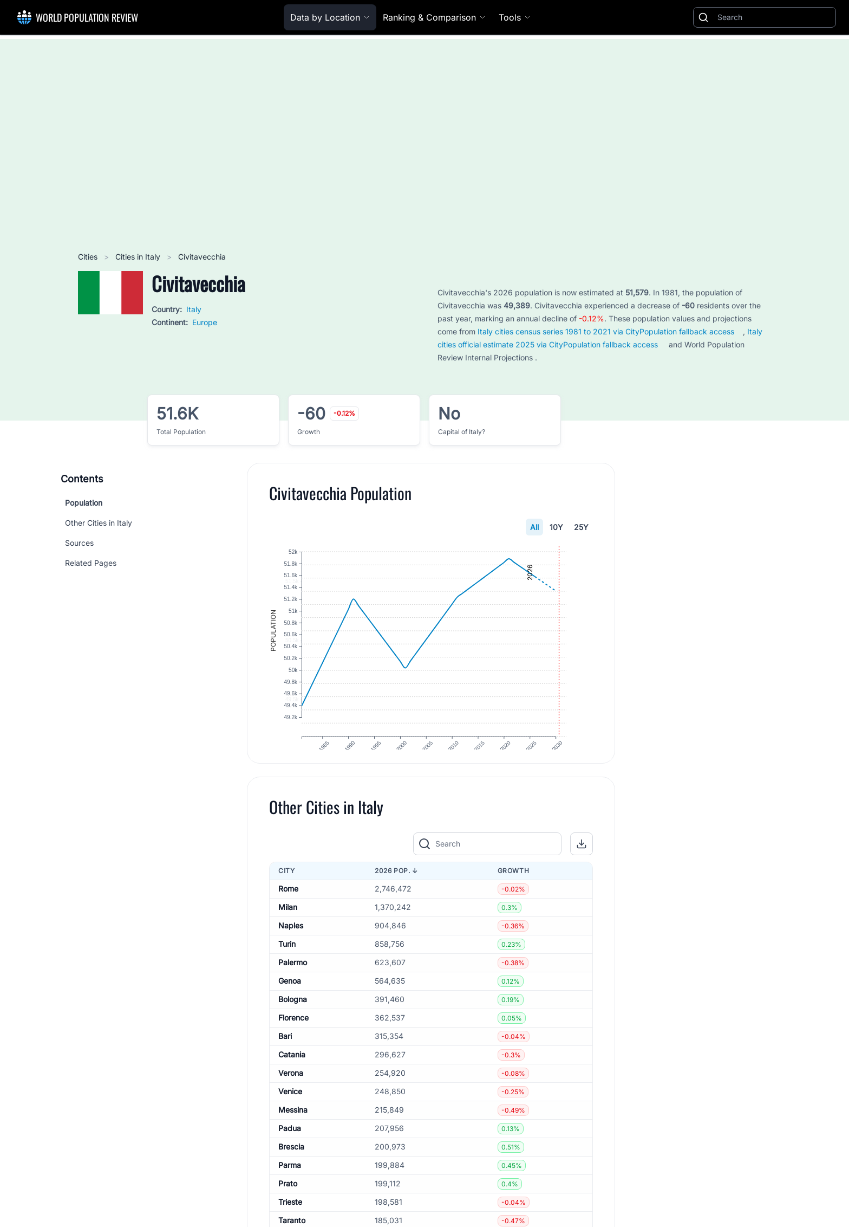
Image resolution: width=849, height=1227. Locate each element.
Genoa (289, 999)
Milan (287, 926)
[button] (581, 862)
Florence (293, 1036)
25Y (581, 527)
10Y (556, 527)
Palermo (292, 981)
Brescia (291, 1165)
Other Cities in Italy (98, 522)
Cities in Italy (138, 256)
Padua (289, 1147)
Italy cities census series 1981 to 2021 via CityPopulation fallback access (606, 331)
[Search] (774, 17)
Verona (290, 1091)
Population (83, 502)
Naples (290, 944)
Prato (287, 1202)
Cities (89, 256)
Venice (290, 1110)
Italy (193, 309)
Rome (288, 907)
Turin (287, 962)
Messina (293, 1128)
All (534, 527)
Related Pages (90, 562)
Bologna (292, 1018)
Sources (79, 542)
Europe (204, 322)
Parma (289, 1184)
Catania (291, 1073)
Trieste (290, 1220)
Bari (285, 1055)
